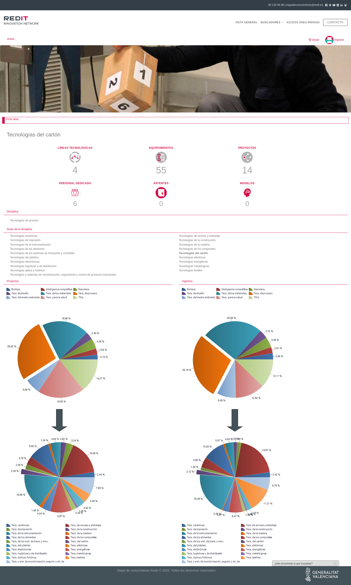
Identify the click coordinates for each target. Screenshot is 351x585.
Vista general (246, 22)
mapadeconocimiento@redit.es (304, 4)
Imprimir (334, 39)
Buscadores (272, 22)
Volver (10, 39)
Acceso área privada (303, 22)
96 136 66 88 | (276, 4)
